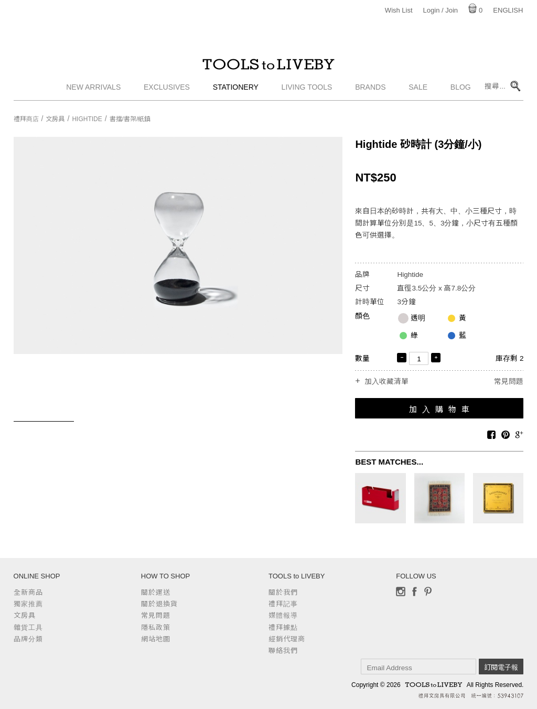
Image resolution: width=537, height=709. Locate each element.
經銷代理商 (286, 639)
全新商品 (28, 592)
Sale (418, 92)
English (508, 10)
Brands (370, 92)
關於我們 (283, 592)
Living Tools (307, 92)
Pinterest (428, 591)
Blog (460, 92)
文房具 (55, 119)
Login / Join (440, 10)
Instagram (400, 591)
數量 (362, 358)
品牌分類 (28, 639)
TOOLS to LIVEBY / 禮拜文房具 (268, 66)
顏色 (362, 316)
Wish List (399, 10)
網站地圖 (155, 639)
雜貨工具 (28, 627)
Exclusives (167, 92)
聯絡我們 (283, 650)
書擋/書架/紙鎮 (130, 119)
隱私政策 (155, 627)
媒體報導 (283, 615)
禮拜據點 (283, 627)
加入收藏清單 (386, 381)
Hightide (87, 119)
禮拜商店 (26, 119)
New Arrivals (93, 92)
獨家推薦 (28, 604)
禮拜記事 (283, 604)
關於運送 (155, 592)
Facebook (414, 591)
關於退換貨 (159, 604)
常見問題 (508, 381)
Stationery (236, 92)
